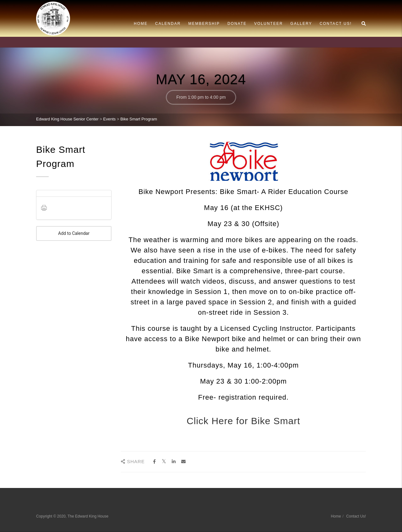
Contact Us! (336, 23)
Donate (237, 23)
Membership (204, 23)
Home (141, 23)
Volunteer (268, 23)
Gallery (301, 23)
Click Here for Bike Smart (243, 421)
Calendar (168, 23)
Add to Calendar (73, 233)
